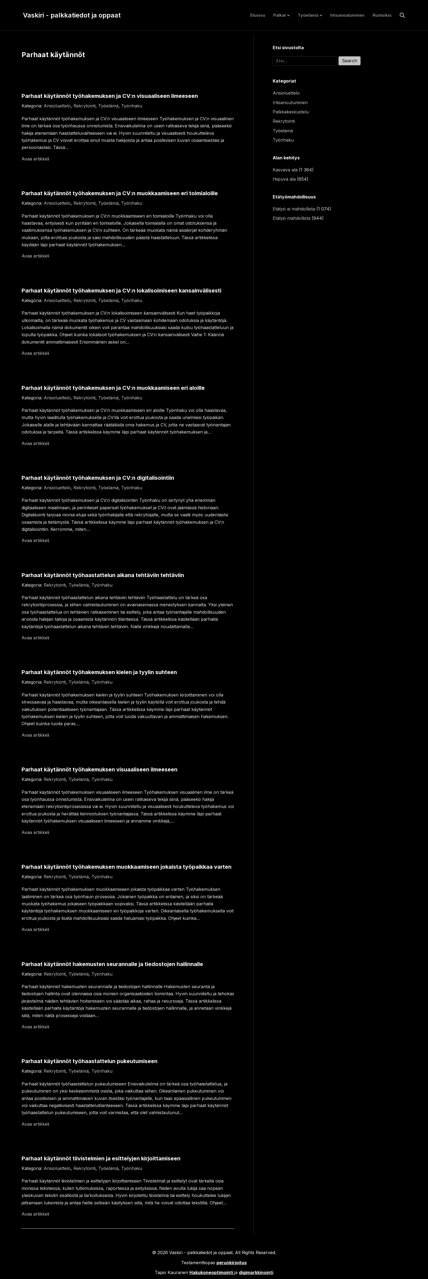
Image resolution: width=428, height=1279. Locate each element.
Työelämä (308, 15)
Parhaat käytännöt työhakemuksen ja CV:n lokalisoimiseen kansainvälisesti (121, 290)
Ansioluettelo (57, 106)
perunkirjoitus (231, 1262)
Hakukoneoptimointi (211, 1272)
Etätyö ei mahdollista (294, 209)
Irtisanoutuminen (347, 15)
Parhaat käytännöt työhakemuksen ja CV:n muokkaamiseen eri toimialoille (120, 193)
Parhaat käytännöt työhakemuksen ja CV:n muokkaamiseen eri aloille (113, 388)
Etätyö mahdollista (291, 218)
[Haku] (400, 15)
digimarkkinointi (256, 1272)
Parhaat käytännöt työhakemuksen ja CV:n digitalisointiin (98, 478)
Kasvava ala (285, 169)
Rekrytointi (84, 106)
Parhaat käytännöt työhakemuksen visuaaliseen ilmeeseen (99, 769)
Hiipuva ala (284, 179)
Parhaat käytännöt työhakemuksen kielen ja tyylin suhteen (99, 672)
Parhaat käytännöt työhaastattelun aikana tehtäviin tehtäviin (103, 575)
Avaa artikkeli (35, 159)
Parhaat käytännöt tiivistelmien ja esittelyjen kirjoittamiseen (101, 1158)
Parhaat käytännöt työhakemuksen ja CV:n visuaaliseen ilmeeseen (110, 96)
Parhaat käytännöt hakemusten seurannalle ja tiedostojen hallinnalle (112, 964)
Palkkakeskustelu (291, 112)
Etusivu (257, 15)
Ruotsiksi (382, 15)
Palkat (279, 15)
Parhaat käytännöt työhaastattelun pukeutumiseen (89, 1061)
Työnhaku (131, 106)
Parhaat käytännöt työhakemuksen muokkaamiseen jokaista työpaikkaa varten (126, 867)
